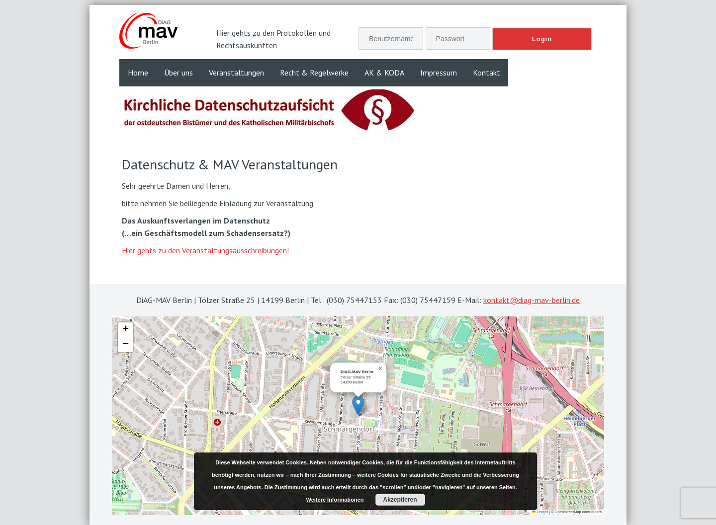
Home (138, 72)
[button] (358, 405)
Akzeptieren (400, 499)
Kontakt (486, 72)
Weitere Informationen (335, 500)
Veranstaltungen (236, 72)
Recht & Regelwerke (314, 72)
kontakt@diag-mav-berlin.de (531, 300)
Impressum (438, 72)
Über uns (178, 72)
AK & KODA (384, 72)
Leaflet (540, 512)
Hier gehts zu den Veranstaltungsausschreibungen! (205, 250)
